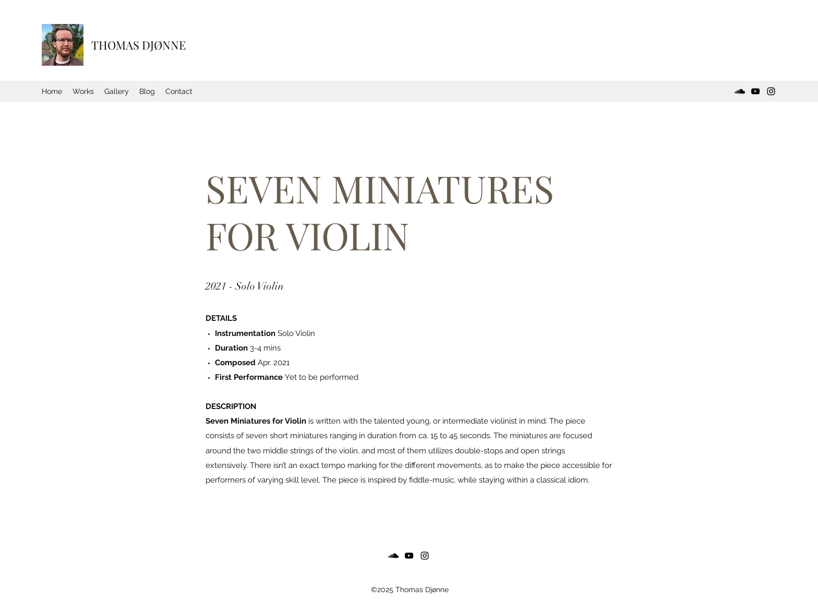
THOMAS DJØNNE (138, 45)
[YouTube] (755, 91)
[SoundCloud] (740, 91)
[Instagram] (771, 91)
